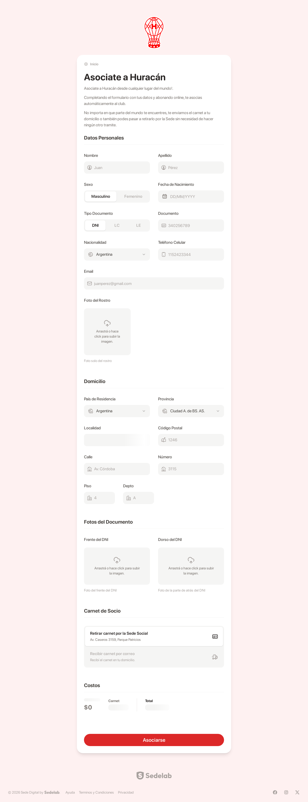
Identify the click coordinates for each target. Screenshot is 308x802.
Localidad (92, 428)
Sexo (88, 184)
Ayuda (70, 792)
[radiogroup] (117, 196)
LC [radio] (116, 225)
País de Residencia (99, 399)
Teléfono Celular (171, 242)
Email (88, 271)
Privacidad (126, 792)
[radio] (154, 636)
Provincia (166, 399)
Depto (128, 485)
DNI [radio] (95, 225)
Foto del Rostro (97, 300)
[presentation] (107, 331)
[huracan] (154, 32)
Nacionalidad (95, 242)
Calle (88, 457)
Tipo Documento (98, 213)
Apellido (165, 155)
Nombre (91, 155)
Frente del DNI (96, 539)
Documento (168, 213)
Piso (87, 485)
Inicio (91, 64)
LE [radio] (138, 225)
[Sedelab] (51, 792)
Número (165, 457)
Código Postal (170, 428)
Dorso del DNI (170, 539)
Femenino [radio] (133, 196)
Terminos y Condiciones (96, 792)
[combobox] (117, 254)
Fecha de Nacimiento (176, 184)
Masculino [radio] (100, 196)
